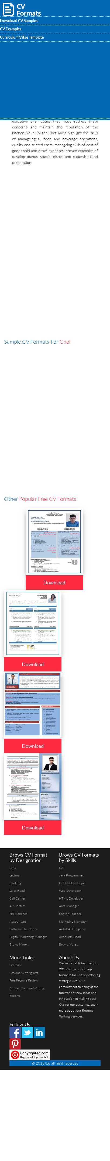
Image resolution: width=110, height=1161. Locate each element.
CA (61, 868)
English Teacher (70, 914)
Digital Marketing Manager (28, 937)
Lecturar (15, 875)
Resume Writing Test (23, 973)
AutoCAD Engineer (72, 929)
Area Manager (69, 906)
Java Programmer (71, 875)
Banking (15, 883)
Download (54, 582)
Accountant (17, 921)
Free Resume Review (23, 980)
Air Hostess (17, 906)
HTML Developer (71, 898)
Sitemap (15, 965)
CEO (12, 868)
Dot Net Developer (72, 883)
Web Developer (70, 891)
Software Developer (23, 929)
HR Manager (18, 914)
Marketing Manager (73, 921)
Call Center (17, 898)
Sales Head (17, 891)
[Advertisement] (50, 218)
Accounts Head (70, 937)
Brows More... (19, 944)
